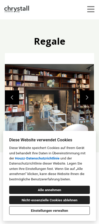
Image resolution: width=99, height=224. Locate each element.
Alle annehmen (49, 190)
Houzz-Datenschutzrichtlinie (37, 158)
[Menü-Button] (91, 9)
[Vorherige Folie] (12, 97)
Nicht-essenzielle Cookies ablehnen (50, 200)
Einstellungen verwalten (49, 210)
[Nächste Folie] (87, 97)
